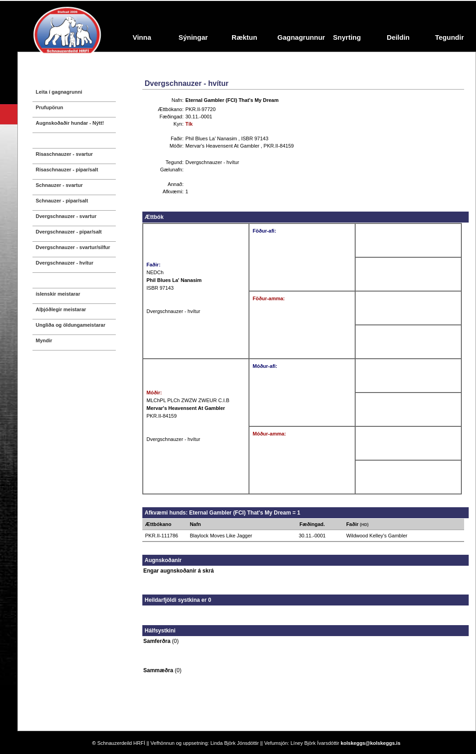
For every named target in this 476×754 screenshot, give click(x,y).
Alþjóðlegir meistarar (61, 309)
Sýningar (193, 37)
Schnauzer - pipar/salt (62, 200)
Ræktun (244, 37)
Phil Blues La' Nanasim (211, 138)
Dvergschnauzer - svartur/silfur (73, 247)
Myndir (44, 340)
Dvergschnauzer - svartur (66, 216)
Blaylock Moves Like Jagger (221, 535)
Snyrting (347, 37)
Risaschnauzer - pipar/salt (67, 169)
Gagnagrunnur (299, 37)
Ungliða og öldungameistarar (70, 325)
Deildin (398, 37)
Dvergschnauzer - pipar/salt (69, 231)
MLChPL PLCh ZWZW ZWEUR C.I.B (187, 400)
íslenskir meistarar (58, 294)
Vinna (142, 37)
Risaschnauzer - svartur (64, 154)
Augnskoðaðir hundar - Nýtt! (70, 123)
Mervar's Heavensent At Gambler (223, 146)
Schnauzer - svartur (59, 185)
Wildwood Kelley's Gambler (376, 535)
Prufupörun (49, 107)
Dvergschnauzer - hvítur (64, 262)
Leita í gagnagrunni (59, 92)
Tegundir (449, 37)
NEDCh (154, 272)
